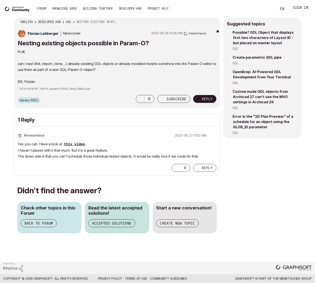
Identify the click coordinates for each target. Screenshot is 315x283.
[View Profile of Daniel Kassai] (197, 33)
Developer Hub (130, 9)
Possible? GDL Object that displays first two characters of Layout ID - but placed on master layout (263, 37)
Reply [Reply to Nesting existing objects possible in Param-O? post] (207, 99)
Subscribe (176, 99)
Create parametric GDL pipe (257, 57)
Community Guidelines (168, 278)
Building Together (98, 9)
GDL (235, 49)
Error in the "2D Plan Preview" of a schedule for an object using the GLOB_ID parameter (263, 121)
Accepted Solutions (111, 223)
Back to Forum (38, 223)
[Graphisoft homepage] (294, 268)
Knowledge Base (64, 9)
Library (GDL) (28, 100)
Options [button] (214, 22)
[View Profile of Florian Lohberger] (43, 33)
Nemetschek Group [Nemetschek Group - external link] (296, 278)
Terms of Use (136, 278)
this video (74, 144)
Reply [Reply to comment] (207, 168)
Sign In (300, 8)
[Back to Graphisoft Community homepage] (18, 8)
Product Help (158, 9)
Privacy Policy (110, 278)
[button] (140, 99)
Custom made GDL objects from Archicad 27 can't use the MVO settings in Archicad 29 (260, 96)
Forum (41, 9)
